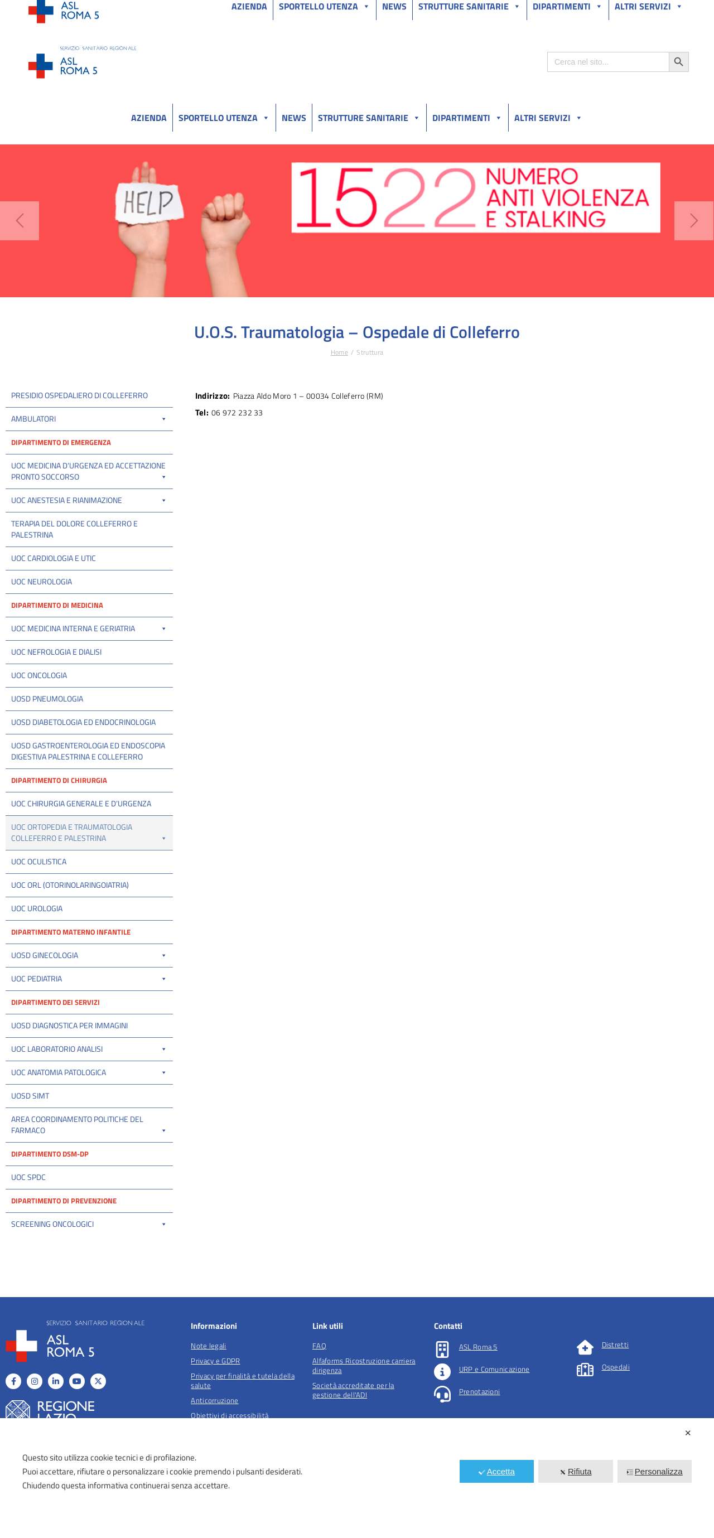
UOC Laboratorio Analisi (89, 1094)
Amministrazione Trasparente (111, 10)
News (294, 117)
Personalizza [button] (654, 1471)
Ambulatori (89, 418)
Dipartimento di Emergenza (61, 442)
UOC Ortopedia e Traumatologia (59, 861)
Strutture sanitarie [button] (369, 118)
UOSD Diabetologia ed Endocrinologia (83, 722)
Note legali (208, 1390)
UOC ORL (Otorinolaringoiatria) (70, 930)
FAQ (319, 1390)
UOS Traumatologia (40, 883)
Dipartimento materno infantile (71, 977)
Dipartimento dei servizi (55, 1047)
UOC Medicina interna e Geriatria (89, 628)
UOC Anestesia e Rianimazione (89, 500)
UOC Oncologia (39, 675)
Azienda (149, 117)
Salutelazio (637, 10)
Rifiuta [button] (575, 1471)
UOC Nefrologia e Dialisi (56, 651)
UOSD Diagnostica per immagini (69, 1070)
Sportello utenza (224, 118)
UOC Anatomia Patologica (89, 1117)
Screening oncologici (89, 1269)
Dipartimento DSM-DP (50, 1199)
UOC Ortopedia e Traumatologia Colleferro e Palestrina (89, 832)
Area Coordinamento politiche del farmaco (89, 1169)
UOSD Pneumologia (47, 698)
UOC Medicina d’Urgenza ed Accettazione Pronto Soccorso (89, 471)
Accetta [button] (497, 1471)
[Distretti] (585, 1392)
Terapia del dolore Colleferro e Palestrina (74, 528)
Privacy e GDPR (215, 1405)
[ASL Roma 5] (442, 1394)
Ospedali (616, 1412)
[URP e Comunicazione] (442, 1417)
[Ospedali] (585, 1414)
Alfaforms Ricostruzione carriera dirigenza (364, 1410)
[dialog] (357, 1478)
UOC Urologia (36, 953)
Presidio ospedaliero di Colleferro (79, 395)
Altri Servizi (548, 118)
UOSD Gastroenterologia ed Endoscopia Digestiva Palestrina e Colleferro (88, 750)
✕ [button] (688, 1433)
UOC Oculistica (38, 906)
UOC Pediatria (89, 1023)
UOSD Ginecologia (89, 1000)
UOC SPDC (28, 1222)
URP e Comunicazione (494, 1414)
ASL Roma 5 (478, 1391)
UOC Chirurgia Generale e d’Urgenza (81, 803)
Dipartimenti (467, 118)
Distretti (615, 1389)
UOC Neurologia (41, 581)
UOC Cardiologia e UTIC (53, 558)
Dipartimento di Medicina (57, 605)
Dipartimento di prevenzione (64, 1245)
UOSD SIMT (30, 1141)
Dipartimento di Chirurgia (59, 780)
